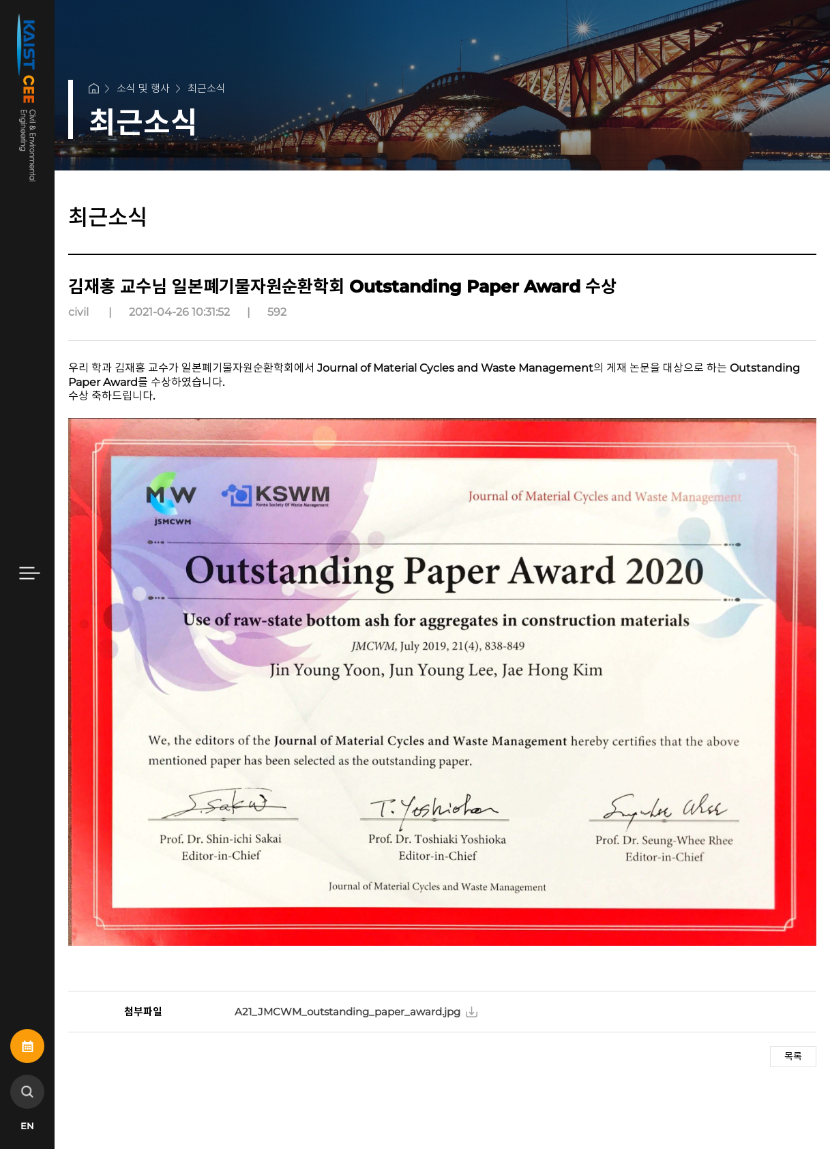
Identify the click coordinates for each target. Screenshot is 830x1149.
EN (27, 1125)
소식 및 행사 (143, 88)
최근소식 (207, 88)
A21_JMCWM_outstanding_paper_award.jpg (347, 1011)
